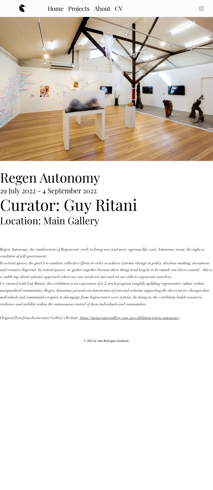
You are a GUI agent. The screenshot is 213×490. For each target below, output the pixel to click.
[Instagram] (201, 8)
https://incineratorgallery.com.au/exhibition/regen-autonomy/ (129, 317)
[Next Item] (205, 89)
